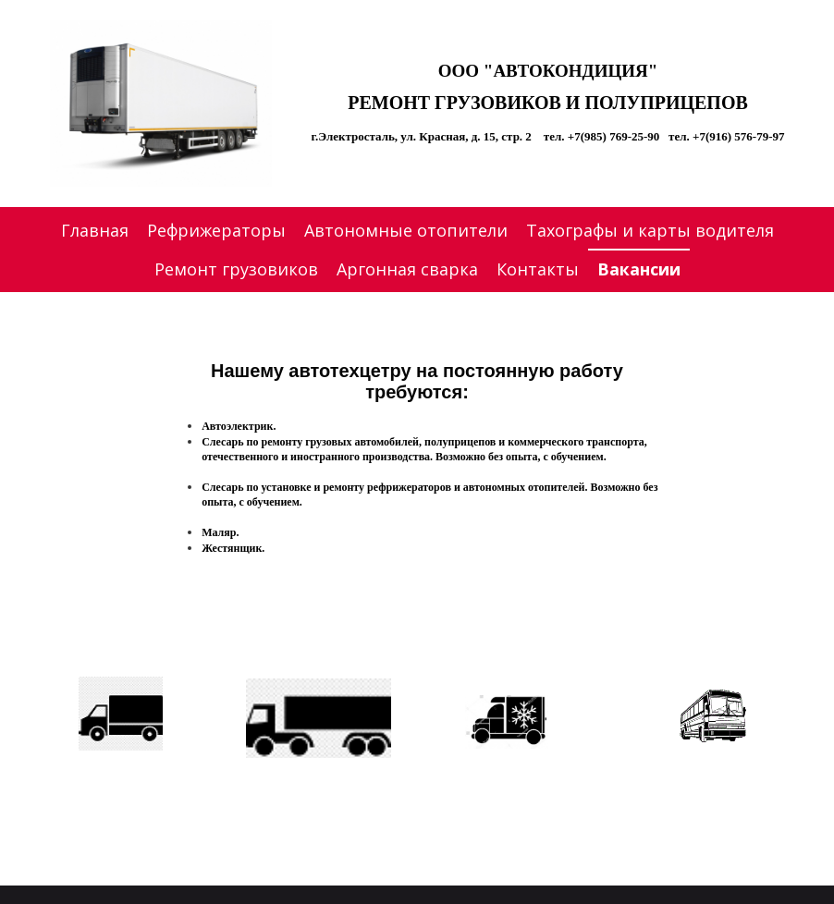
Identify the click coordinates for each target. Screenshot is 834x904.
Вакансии (639, 269)
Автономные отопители (406, 230)
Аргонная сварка (407, 269)
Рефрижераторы (216, 230)
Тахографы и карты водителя (650, 230)
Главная (95, 230)
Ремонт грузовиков (236, 269)
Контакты (538, 269)
